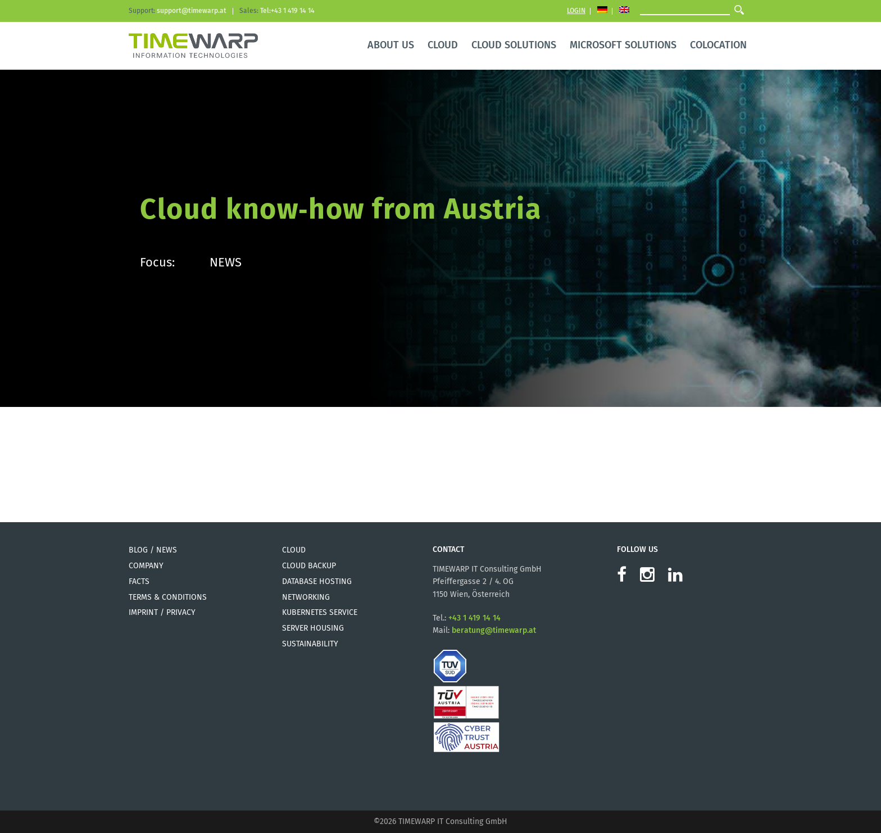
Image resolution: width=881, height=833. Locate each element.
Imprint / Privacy (162, 612)
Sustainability (310, 644)
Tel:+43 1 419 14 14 (287, 11)
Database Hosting (317, 581)
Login (576, 11)
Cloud (294, 550)
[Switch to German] (602, 11)
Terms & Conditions (168, 597)
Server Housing (313, 628)
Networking (306, 597)
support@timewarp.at (191, 11)
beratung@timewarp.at (494, 630)
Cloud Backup (309, 566)
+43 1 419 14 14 (474, 618)
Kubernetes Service (319, 612)
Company (146, 566)
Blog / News (153, 550)
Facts (139, 581)
